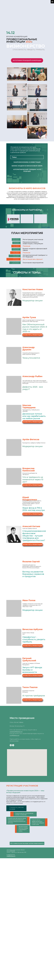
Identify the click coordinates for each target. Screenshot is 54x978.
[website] (11, 745)
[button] (32, 334)
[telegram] (13, 745)
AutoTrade (46, 227)
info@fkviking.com (11, 855)
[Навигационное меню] (52, 1)
